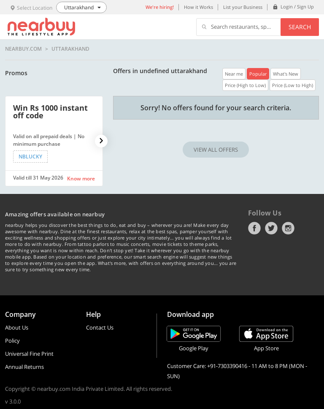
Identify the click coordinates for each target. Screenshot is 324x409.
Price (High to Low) (245, 85)
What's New (285, 74)
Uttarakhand (70, 49)
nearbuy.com (23, 49)
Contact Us (99, 327)
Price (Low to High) (292, 85)
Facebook (254, 228)
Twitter (271, 228)
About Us (16, 327)
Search (300, 27)
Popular (258, 74)
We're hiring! (160, 7)
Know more (81, 178)
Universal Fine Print (29, 353)
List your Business (242, 7)
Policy (12, 340)
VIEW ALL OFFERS (216, 149)
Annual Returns (24, 367)
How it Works (198, 7)
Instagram (288, 228)
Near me (234, 74)
